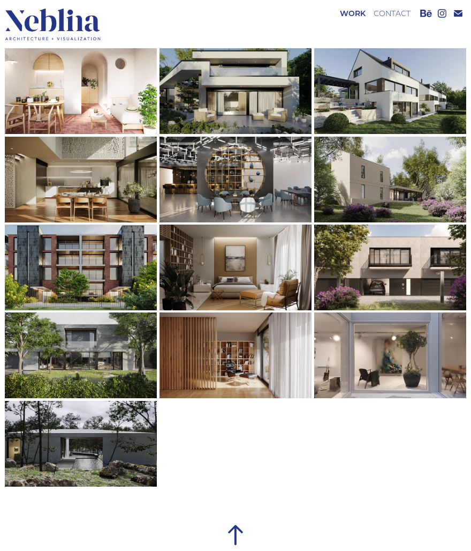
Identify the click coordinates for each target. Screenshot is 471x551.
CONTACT (392, 13)
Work (353, 13)
